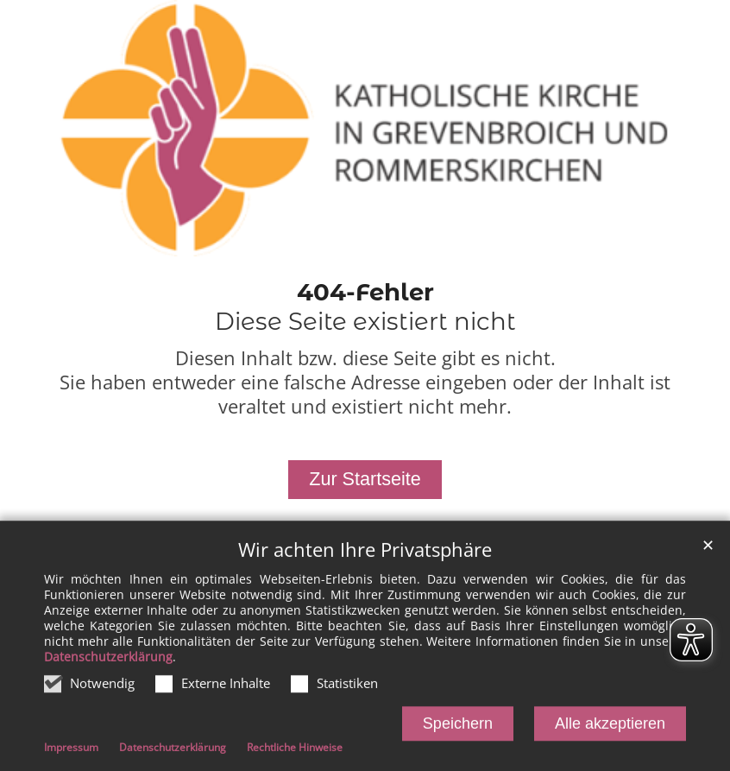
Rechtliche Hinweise (295, 755)
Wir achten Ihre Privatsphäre (365, 556)
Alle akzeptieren (610, 730)
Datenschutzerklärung (108, 663)
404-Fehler (365, 292)
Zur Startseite (365, 479)
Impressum (71, 755)
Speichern (458, 730)
